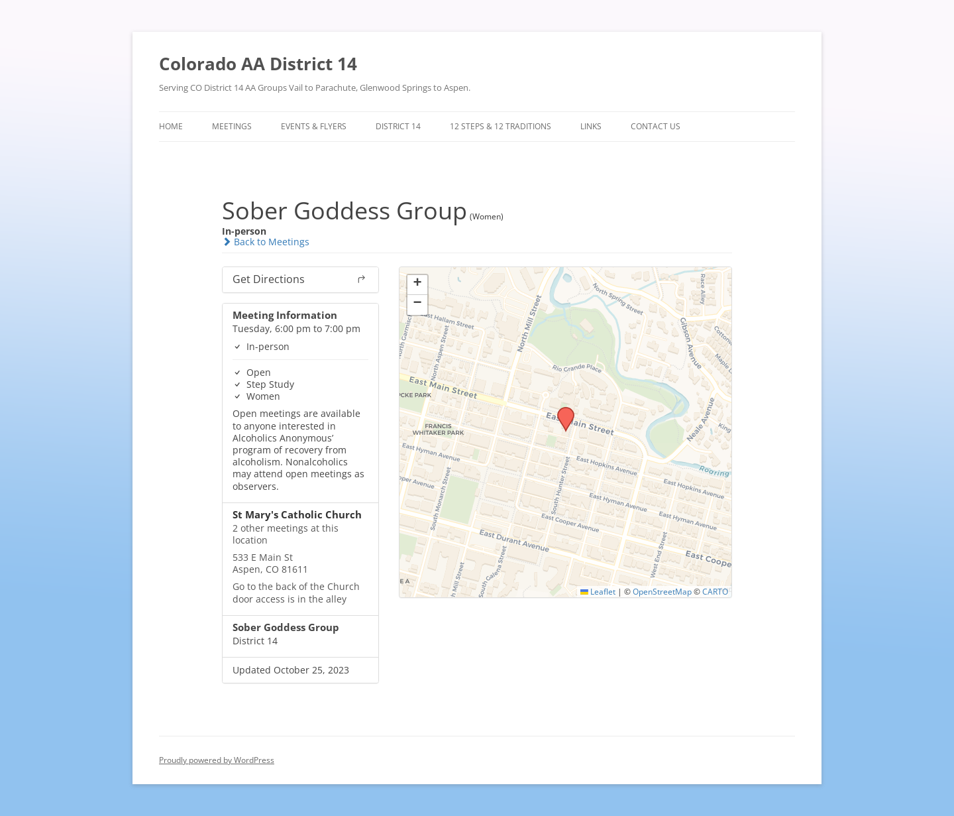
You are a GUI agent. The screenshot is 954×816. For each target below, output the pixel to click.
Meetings (232, 126)
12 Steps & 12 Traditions (500, 126)
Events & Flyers (313, 126)
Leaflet (597, 591)
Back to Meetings (265, 241)
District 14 (398, 126)
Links (591, 126)
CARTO (715, 591)
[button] (561, 411)
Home (171, 126)
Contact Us (655, 126)
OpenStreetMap (662, 591)
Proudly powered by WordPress (216, 760)
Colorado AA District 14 (258, 64)
